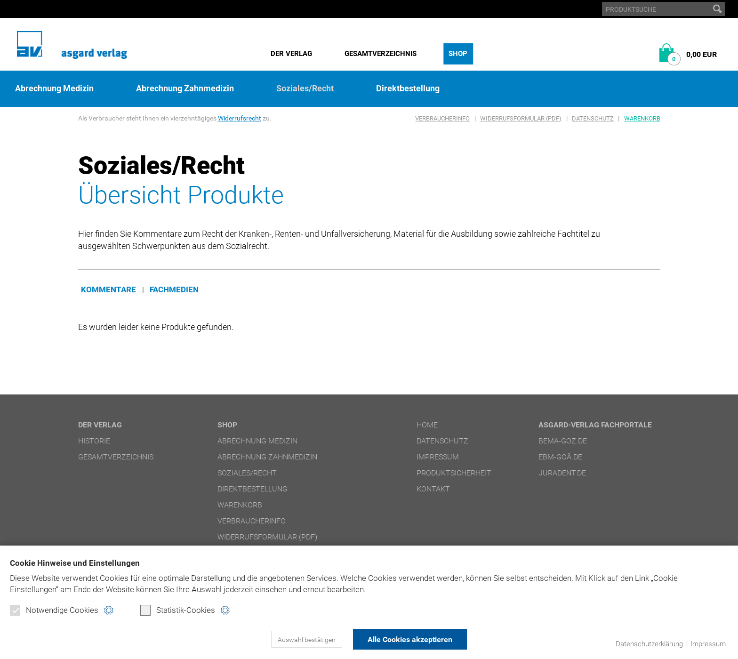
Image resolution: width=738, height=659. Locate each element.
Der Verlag (291, 53)
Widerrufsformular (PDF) (521, 118)
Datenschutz (593, 118)
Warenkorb (642, 118)
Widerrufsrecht (239, 118)
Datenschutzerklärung (649, 644)
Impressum (708, 644)
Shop (458, 53)
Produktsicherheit (454, 472)
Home (427, 424)
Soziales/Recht (305, 88)
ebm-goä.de (560, 456)
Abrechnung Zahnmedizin (185, 88)
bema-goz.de (562, 440)
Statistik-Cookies (177, 610)
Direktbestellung (408, 88)
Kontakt (433, 488)
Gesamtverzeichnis (381, 53)
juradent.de (562, 472)
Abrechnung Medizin (54, 88)
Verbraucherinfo (442, 118)
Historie (94, 440)
